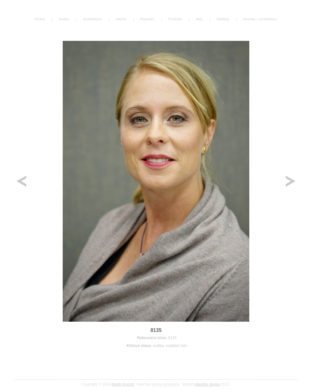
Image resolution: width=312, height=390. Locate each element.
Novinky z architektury (260, 19)
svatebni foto (176, 346)
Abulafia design (207, 384)
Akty (199, 19)
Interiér (121, 19)
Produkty (175, 19)
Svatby (64, 19)
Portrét (39, 19)
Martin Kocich (123, 384)
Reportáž (147, 19)
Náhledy (223, 19)
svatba (158, 346)
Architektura (92, 19)
